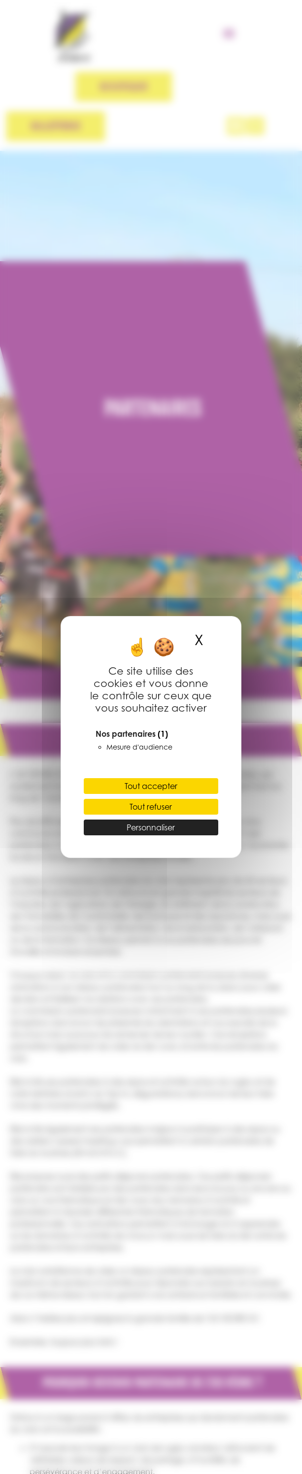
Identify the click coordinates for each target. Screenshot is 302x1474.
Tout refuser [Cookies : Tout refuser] (151, 807)
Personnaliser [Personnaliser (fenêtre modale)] (151, 827)
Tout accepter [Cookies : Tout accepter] (151, 786)
